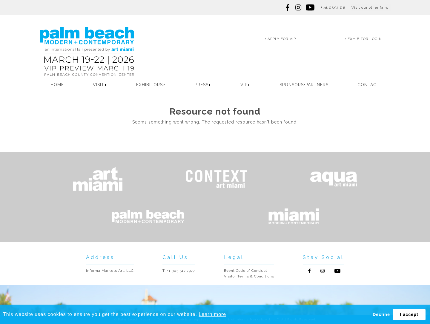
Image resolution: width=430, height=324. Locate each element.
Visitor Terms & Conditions (249, 276)
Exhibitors (149, 84)
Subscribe (334, 7)
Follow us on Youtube (337, 271)
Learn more (212, 314)
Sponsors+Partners (304, 84)
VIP (244, 84)
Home (57, 84)
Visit (98, 84)
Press (201, 84)
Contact (368, 84)
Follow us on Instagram (298, 7)
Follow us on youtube (310, 7)
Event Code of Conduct (245, 271)
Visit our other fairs (369, 7)
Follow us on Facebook (287, 7)
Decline (381, 314)
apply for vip (282, 39)
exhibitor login (365, 39)
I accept (409, 314)
